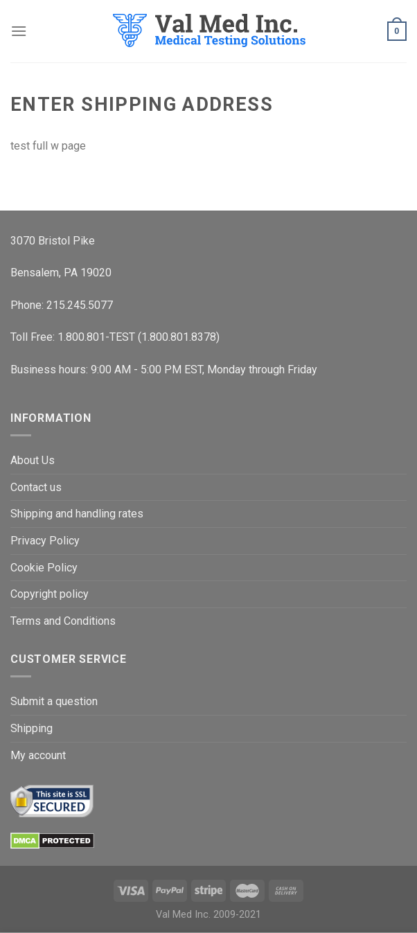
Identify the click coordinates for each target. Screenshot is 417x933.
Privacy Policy (45, 540)
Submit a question (54, 701)
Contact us (36, 487)
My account (38, 755)
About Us (32, 460)
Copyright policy (49, 594)
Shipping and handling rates (76, 513)
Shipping (31, 728)
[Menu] (18, 31)
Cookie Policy (44, 567)
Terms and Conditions (63, 621)
